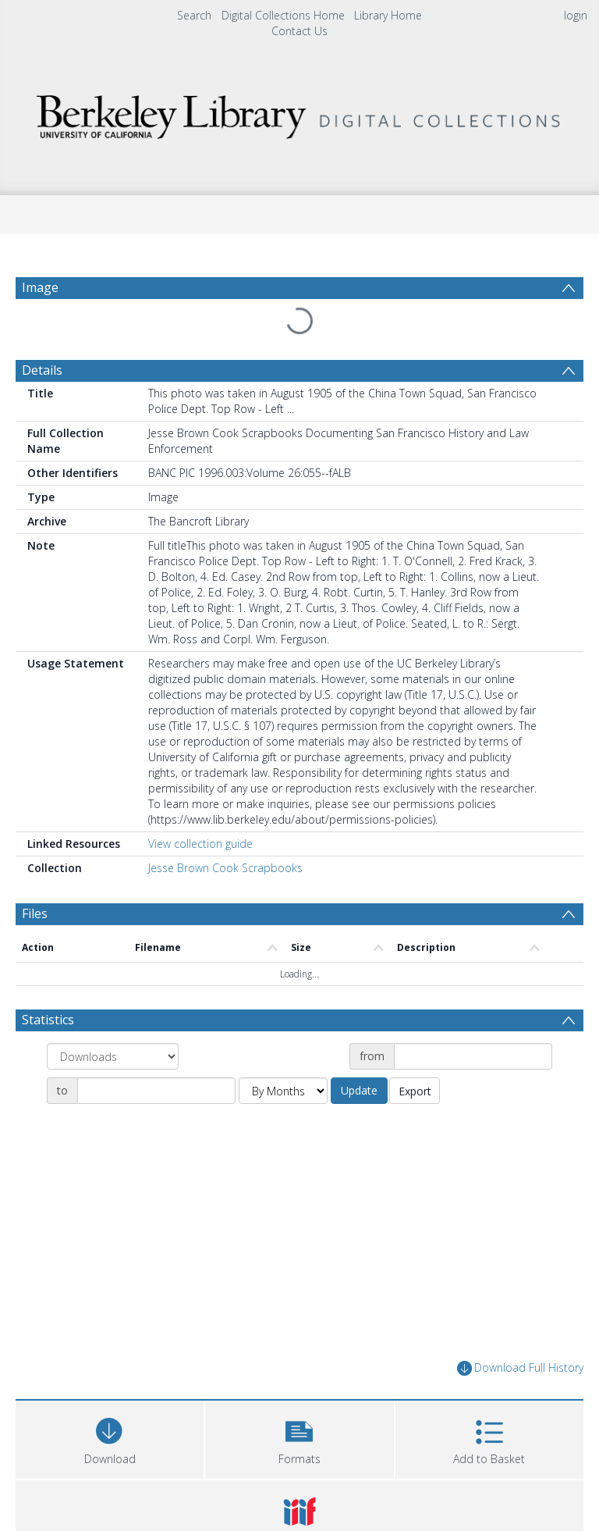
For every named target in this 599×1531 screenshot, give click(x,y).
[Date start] (473, 1056)
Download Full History (520, 1368)
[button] (299, 1438)
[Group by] (113, 1056)
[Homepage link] (299, 112)
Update (359, 1090)
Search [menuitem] (194, 15)
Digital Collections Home (283, 15)
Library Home (388, 15)
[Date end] (156, 1090)
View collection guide (200, 843)
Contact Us (299, 30)
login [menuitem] (575, 15)
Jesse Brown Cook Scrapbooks (225, 867)
